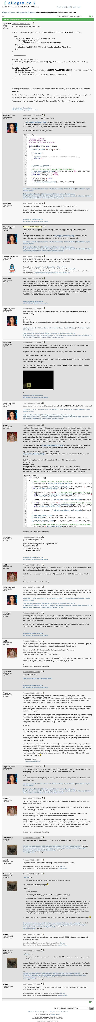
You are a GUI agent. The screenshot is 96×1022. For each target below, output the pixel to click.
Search (37, 1012)
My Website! (26, 188)
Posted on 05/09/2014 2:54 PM (31, 874)
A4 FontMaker (80, 188)
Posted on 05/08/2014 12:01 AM (32, 203)
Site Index (31, 1012)
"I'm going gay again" (29, 852)
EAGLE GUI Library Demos (40, 188)
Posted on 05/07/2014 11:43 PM (32, 115)
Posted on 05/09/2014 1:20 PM (31, 837)
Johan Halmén (62, 868)
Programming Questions (26, 12)
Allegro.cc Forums (8, 12)
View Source (64, 1012)
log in (79, 7)
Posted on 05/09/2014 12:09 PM (32, 798)
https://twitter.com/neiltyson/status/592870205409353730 (52, 272)
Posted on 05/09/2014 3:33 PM (31, 950)
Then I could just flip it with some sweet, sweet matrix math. (58, 196)
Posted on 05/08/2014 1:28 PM (31, 671)
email (44, 267)
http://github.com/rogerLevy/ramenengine (24, 110)
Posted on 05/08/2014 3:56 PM (31, 693)
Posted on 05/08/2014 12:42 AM (32, 308)
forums (59, 7)
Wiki (50, 1012)
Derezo (62, 866)
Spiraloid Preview (69, 188)
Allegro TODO (61, 267)
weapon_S (72, 269)
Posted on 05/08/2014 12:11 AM (32, 227)
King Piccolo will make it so (31, 196)
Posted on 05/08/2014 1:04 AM (31, 425)
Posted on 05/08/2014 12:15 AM (32, 256)
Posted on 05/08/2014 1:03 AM (31, 403)
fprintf (37, 157)
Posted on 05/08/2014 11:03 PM (32, 766)
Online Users (56, 1012)
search (69, 7)
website (38, 267)
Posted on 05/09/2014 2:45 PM (31, 860)
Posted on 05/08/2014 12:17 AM (32, 278)
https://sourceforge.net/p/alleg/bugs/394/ (37, 678)
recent (64, 7)
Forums (46, 1012)
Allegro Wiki (51, 267)
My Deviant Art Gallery (56, 188)
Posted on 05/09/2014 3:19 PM (31, 934)
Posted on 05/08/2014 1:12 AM (31, 565)
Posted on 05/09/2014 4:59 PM (31, 984)
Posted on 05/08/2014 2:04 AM (31, 641)
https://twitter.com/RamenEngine (22, 108)
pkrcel (26, 877)
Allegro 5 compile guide (67, 194)
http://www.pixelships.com (32, 761)
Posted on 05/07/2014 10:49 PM (21, 24)
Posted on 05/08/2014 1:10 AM (31, 537)
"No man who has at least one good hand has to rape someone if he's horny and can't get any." (52, 846)
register (74, 7)
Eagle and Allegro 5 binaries (31, 194)
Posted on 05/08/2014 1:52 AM (31, 613)
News (41, 1012)
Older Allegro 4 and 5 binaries (50, 194)
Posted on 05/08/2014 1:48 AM (31, 587)
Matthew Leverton (55, 1014)
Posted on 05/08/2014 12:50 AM (32, 342)
